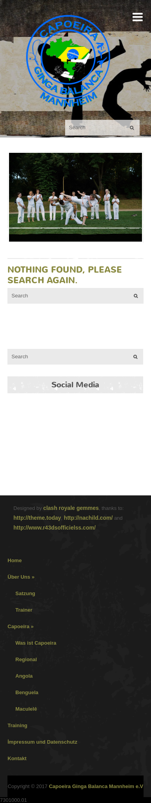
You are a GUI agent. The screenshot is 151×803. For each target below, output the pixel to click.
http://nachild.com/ (88, 518)
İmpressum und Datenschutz (42, 742)
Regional (26, 659)
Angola (24, 676)
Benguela (26, 692)
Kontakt (16, 758)
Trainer (23, 610)
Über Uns (21, 577)
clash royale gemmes (71, 508)
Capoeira (20, 626)
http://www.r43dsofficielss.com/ (54, 527)
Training (17, 725)
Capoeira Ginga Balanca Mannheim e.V (96, 786)
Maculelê (26, 709)
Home (14, 560)
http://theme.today (37, 518)
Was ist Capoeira (35, 643)
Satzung (25, 593)
